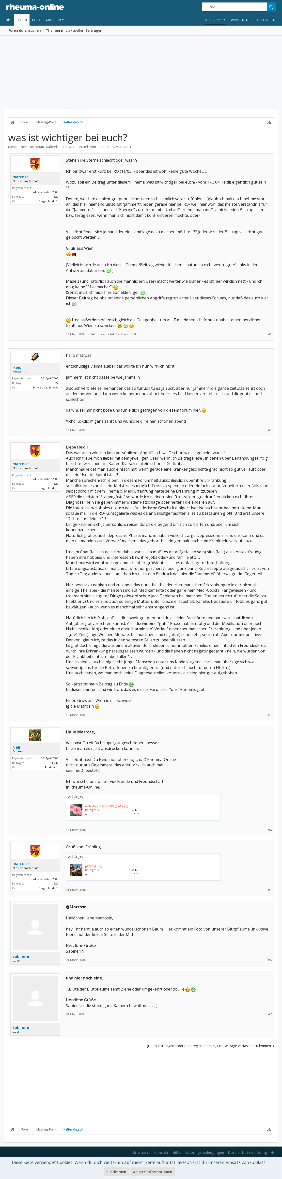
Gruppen (53, 19)
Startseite (141, 1152)
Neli (16, 747)
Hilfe (176, 1152)
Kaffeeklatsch (56, 146)
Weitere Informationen (152, 1171)
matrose (103, 146)
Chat (36, 19)
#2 (270, 430)
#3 (270, 715)
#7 (270, 1014)
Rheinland (51, 767)
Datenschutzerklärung (247, 1152)
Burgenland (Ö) (48, 201)
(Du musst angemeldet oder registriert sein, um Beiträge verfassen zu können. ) (210, 1045)
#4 (270, 830)
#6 (270, 960)
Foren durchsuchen (24, 30)
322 (56, 383)
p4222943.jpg (93, 866)
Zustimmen (116, 1171)
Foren (21, 20)
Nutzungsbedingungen (204, 1152)
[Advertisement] (141, 72)
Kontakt (161, 1152)
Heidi (17, 367)
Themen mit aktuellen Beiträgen (74, 30)
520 (56, 196)
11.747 (54, 763)
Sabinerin (22, 956)
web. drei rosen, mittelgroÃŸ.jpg (106, 806)
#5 (270, 890)
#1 (270, 334)
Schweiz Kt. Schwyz (45, 387)
